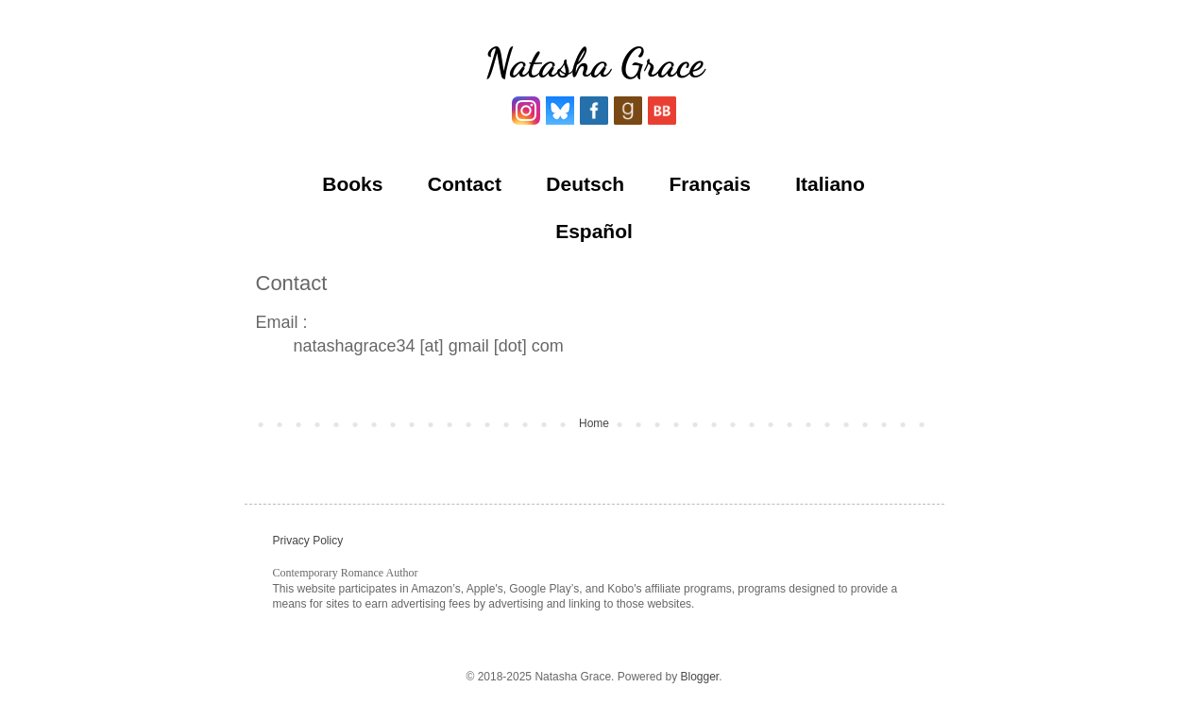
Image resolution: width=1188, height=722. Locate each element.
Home (594, 423)
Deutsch (585, 184)
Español (594, 231)
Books (352, 184)
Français (710, 184)
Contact (464, 184)
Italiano (830, 184)
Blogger (699, 676)
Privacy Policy (308, 540)
